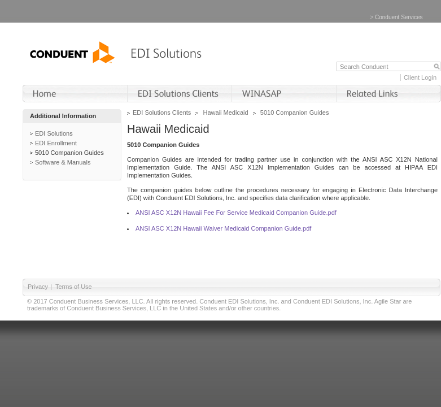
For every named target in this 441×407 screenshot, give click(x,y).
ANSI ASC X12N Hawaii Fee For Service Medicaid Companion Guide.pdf (236, 212)
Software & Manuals (62, 162)
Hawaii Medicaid (225, 112)
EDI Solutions (54, 133)
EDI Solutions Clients (162, 112)
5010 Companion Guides (69, 152)
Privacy (38, 286)
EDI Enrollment (56, 143)
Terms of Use (73, 286)
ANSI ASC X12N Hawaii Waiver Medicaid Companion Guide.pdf (223, 228)
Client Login (420, 77)
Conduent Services (399, 17)
